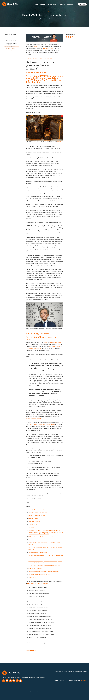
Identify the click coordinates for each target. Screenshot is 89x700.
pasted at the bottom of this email (38, 510)
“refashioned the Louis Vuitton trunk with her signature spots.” (45, 555)
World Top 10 (31, 577)
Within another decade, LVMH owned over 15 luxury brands (44, 537)
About (4, 677)
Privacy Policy (28, 692)
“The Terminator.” (33, 524)
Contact (42, 677)
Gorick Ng (36, 46)
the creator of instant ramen (34, 348)
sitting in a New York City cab (36, 515)
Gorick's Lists (24, 677)
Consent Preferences (58, 692)
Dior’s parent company (34, 521)
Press (37, 677)
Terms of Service (37, 692)
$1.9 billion (31, 527)
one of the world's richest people (37, 513)
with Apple (31, 558)
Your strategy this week (10, 46)
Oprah (45, 342)
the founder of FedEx (54, 346)
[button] (71, 4)
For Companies (52, 4)
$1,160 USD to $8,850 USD (35, 568)
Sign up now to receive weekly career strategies (39, 58)
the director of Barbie (55, 342)
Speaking (42, 4)
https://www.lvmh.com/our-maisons (37, 583)
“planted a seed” (33, 518)
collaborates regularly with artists (37, 552)
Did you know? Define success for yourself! (10, 49)
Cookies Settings (47, 692)
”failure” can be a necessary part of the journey (41, 424)
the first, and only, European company (39, 574)
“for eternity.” (32, 540)
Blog (18, 677)
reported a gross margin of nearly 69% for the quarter (43, 571)
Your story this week (9, 37)
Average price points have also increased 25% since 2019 (44, 566)
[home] (10, 4)
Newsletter (82, 4)
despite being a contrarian (33, 418)
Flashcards (62, 4)
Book (36, 4)
